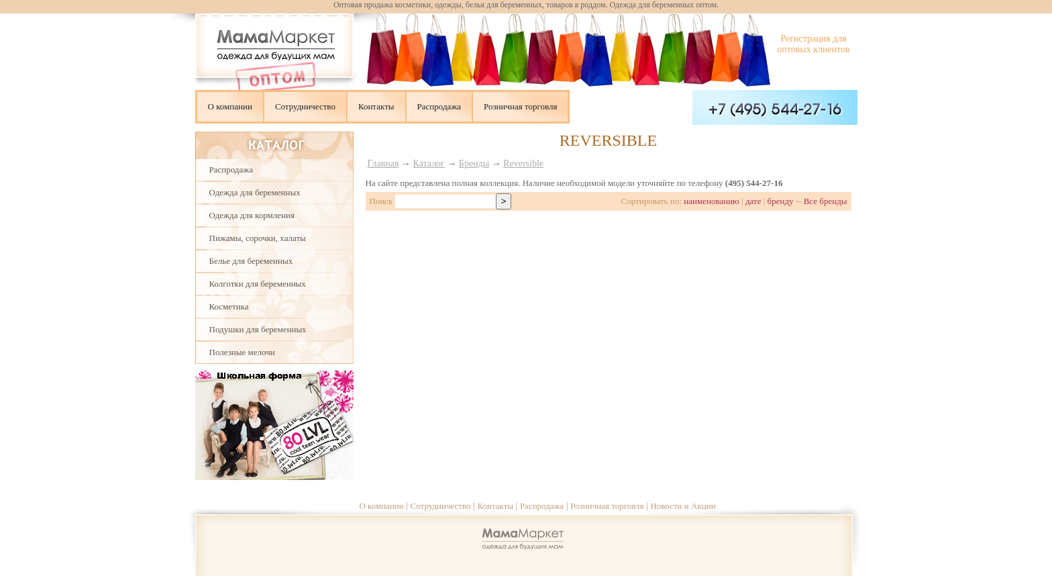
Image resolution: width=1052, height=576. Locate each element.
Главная (383, 163)
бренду (781, 201)
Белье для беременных (251, 261)
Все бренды (825, 201)
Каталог (429, 163)
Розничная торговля (520, 106)
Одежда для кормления (252, 215)
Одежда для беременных (255, 192)
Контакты (376, 106)
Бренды (474, 163)
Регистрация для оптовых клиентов (813, 44)
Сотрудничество (305, 106)
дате (753, 201)
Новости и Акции (682, 506)
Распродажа (439, 106)
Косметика (229, 306)
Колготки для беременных (257, 284)
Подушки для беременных (258, 329)
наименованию (711, 201)
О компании (230, 106)
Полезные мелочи (242, 352)
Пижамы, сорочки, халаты (257, 238)
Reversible (523, 163)
